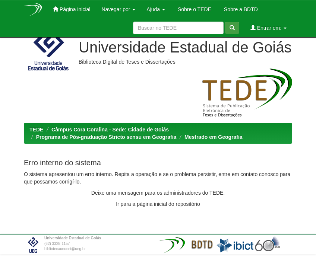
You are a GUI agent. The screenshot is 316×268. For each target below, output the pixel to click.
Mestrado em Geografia (213, 137)
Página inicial (71, 9)
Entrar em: (268, 28)
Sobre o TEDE (193, 9)
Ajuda (155, 9)
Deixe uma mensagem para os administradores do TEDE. (158, 193)
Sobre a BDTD (240, 9)
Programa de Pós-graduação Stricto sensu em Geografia (106, 137)
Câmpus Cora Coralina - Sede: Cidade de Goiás (110, 130)
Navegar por (118, 9)
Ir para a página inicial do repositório (158, 204)
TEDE (36, 130)
